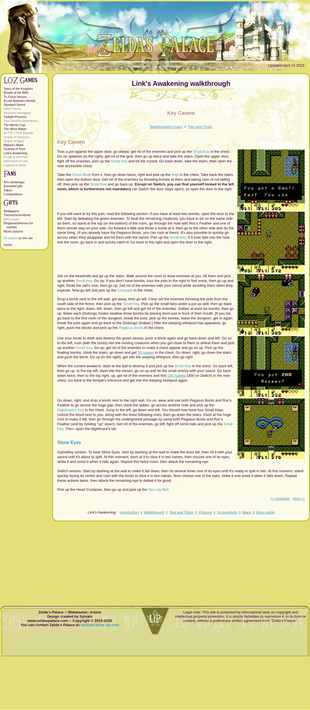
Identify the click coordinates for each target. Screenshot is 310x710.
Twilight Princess (15, 116)
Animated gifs (13, 186)
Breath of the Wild (16, 92)
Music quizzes (13, 231)
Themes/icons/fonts (17, 215)
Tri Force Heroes (15, 96)
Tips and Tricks (200, 127)
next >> (299, 498)
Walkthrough (154, 512)
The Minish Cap (14, 125)
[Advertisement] (181, 560)
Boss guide (265, 512)
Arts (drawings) (14, 182)
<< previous (280, 498)
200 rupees (176, 375)
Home (8, 245)
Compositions (13, 194)
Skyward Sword (14, 104)
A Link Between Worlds (20, 100)
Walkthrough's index (166, 127)
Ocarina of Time (15, 149)
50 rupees (146, 352)
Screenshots (227, 512)
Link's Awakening (15, 153)
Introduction (129, 512)
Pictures (205, 512)
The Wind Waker (15, 129)
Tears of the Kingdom (18, 88)
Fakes (8, 190)
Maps (246, 512)
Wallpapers (11, 211)
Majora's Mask (14, 145)
